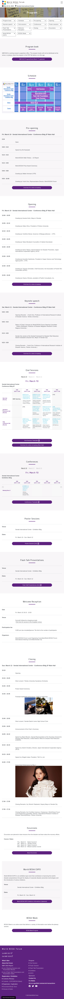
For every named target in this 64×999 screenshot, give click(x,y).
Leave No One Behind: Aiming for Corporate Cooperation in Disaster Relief (46, 421)
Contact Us (32, 978)
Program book (7, 20)
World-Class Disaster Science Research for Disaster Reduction (37, 396)
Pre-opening (37, 20)
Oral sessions (22, 24)
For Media (32, 980)
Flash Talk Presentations (7, 28)
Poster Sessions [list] (31, 543)
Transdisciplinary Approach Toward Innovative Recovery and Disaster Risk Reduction (56, 409)
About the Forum (7, 963)
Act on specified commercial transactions (42, 983)
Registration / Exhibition (9, 976)
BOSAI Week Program (32, 930)
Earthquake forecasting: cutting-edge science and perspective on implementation (57, 421)
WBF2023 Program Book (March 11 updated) (32, 59)
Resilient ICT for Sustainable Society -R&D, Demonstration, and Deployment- (37, 409)
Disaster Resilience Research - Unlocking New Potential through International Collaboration (36, 421)
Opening (51, 20)
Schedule (21, 20)
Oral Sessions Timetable (31, 440)
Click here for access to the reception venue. (29, 622)
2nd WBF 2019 (6, 956)
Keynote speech (7, 24)
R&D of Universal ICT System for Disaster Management (26, 488)
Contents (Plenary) (8, 978)
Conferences (37, 24)
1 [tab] (24, 377)
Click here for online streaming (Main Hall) (32, 445)
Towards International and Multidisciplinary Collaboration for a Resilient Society (27, 396)
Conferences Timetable (31, 502)
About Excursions (32, 853)
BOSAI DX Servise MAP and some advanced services (46, 396)
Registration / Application (10, 984)
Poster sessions (53, 24)
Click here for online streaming (32, 187)
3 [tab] (39, 377)
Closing (36, 28)
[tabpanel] (32, 405)
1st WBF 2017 (6, 953)
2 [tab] (32, 377)
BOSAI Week (22, 33)
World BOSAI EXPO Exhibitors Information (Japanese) (32, 901)
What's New (5, 960)
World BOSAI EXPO (7, 34)
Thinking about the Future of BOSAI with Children (27, 421)
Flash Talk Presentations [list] (31, 585)
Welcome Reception (21, 28)
